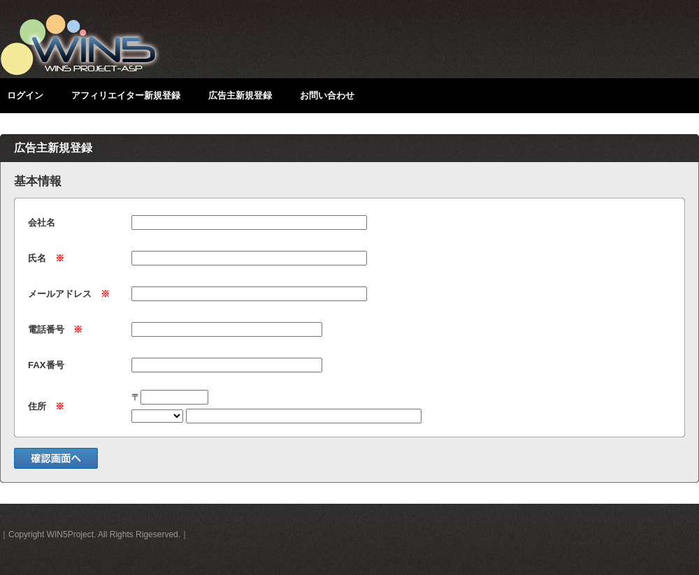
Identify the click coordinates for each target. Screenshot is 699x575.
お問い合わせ (327, 95)
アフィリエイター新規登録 (125, 95)
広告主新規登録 (240, 95)
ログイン (25, 95)
